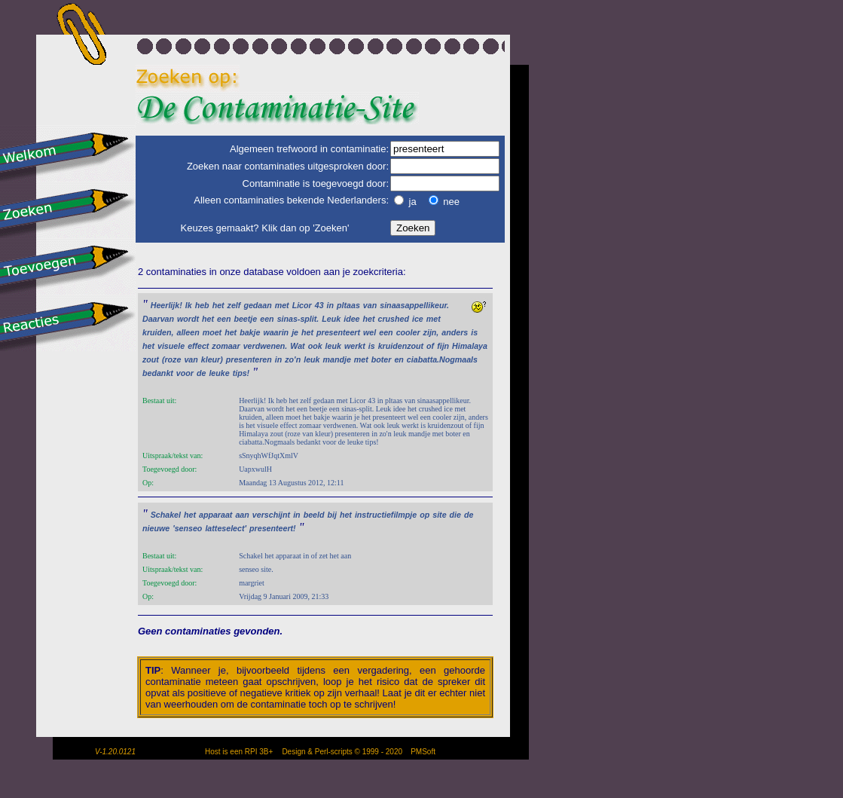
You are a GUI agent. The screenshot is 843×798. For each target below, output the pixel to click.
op (424, 514)
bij (331, 514)
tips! (241, 373)
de (201, 373)
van (370, 305)
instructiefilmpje (386, 514)
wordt (188, 318)
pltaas (348, 305)
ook (315, 345)
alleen (187, 332)
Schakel (166, 514)
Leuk (331, 318)
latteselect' (225, 528)
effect (198, 345)
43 (319, 305)
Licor (302, 305)
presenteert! (272, 528)
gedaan (257, 305)
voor (185, 373)
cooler (408, 332)
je (295, 332)
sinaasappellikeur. (414, 305)
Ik (188, 305)
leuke (219, 373)
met (282, 305)
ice (417, 318)
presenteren (249, 359)
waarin (276, 332)
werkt (354, 345)
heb (202, 305)
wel (369, 332)
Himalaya (469, 345)
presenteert (338, 332)
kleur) (212, 359)
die (455, 514)
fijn (443, 345)
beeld (314, 514)
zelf (234, 305)
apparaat (215, 514)
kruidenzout (400, 345)
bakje (250, 332)
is (474, 332)
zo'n (293, 359)
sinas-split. (298, 318)
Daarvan (158, 318)
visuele (171, 345)
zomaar (226, 345)
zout (150, 359)
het (218, 305)
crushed (392, 318)
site (439, 514)
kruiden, (157, 332)
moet (212, 332)
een (224, 318)
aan (242, 514)
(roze (171, 359)
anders (454, 332)
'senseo (187, 528)
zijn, (431, 332)
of (430, 345)
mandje (337, 359)
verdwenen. (265, 345)
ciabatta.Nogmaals (442, 359)
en (398, 359)
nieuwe (156, 528)
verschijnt (271, 514)
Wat (297, 345)
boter (381, 359)
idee (351, 318)
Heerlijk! (166, 305)
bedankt (157, 373)
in (330, 305)
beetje (245, 318)
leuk (333, 345)
